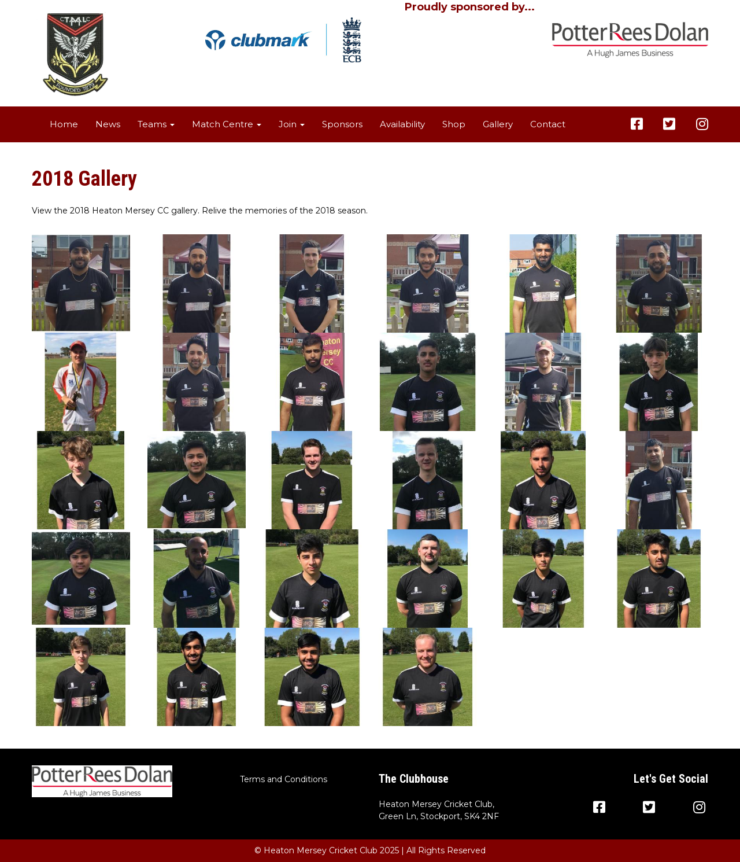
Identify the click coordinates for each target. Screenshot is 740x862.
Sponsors (342, 124)
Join (292, 124)
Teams (156, 124)
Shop (453, 124)
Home (64, 124)
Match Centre (226, 124)
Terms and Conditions (283, 779)
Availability (402, 124)
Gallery (498, 124)
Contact (547, 124)
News (107, 124)
